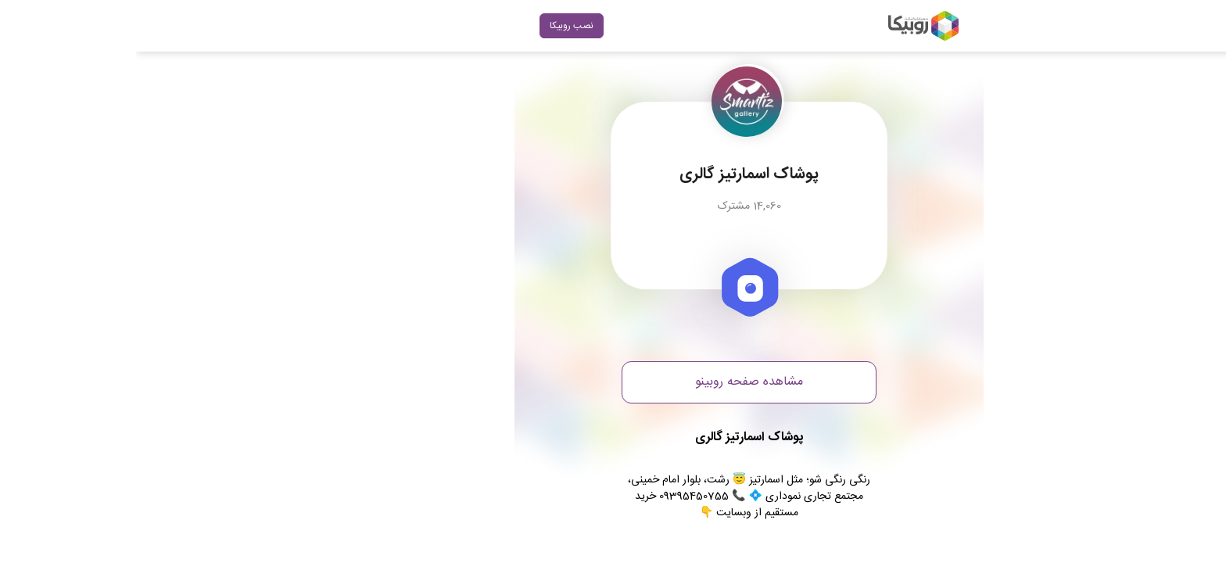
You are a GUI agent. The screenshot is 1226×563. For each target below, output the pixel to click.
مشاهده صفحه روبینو (613, 382)
